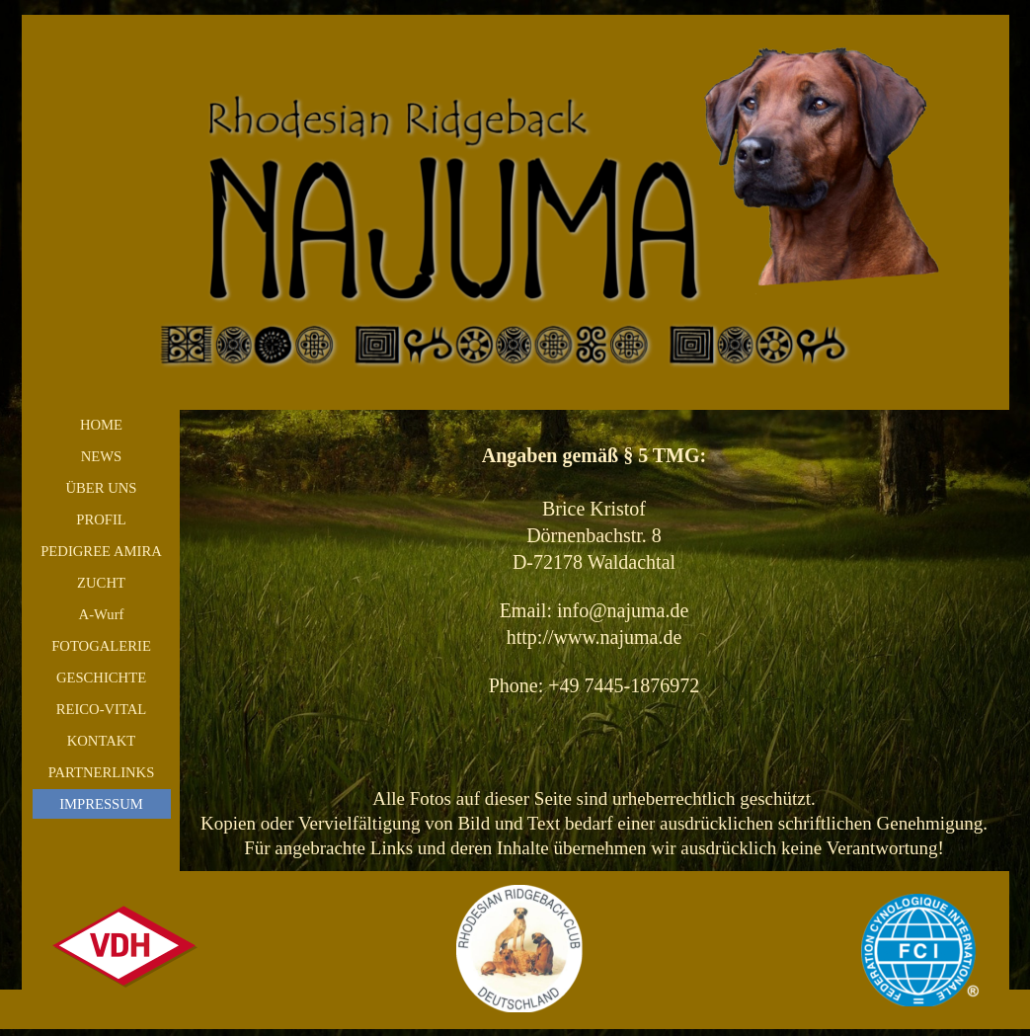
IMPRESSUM (101, 804)
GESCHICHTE (101, 677)
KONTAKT (101, 741)
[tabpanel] (594, 640)
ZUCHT (101, 583)
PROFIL (101, 519)
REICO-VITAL (101, 709)
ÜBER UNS (100, 488)
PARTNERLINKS (101, 772)
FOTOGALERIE (101, 646)
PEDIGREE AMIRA (101, 551)
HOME (101, 425)
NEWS (101, 456)
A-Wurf (101, 614)
